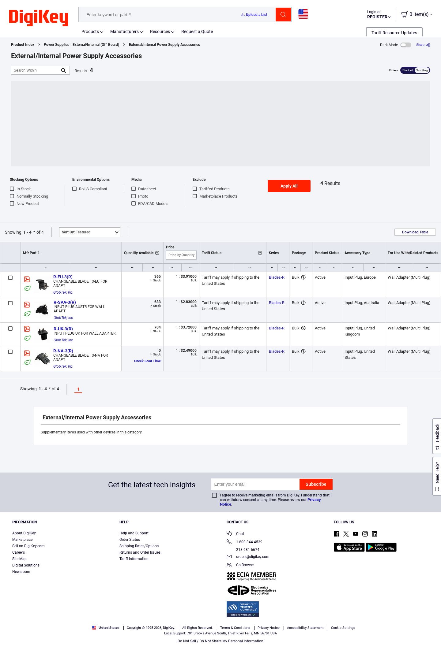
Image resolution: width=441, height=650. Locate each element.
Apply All (289, 186)
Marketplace (22, 539)
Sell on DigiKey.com (28, 546)
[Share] (423, 45)
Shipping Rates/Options (139, 546)
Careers (18, 552)
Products (90, 31)
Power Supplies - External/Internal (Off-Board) (81, 45)
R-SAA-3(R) (65, 302)
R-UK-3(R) (63, 328)
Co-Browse (240, 565)
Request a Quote (197, 31)
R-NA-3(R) (63, 350)
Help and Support (134, 533)
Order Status (129, 539)
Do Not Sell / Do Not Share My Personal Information (220, 641)
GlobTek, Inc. (63, 292)
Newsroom (21, 572)
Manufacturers (124, 31)
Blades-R (277, 277)
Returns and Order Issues (139, 552)
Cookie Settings (343, 628)
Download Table (415, 232)
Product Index (22, 45)
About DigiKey (24, 533)
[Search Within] (35, 70)
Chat (235, 534)
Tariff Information (134, 559)
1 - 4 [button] (27, 232)
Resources (160, 31)
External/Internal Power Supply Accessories (164, 45)
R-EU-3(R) (63, 276)
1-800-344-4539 (244, 542)
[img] (38, 18)
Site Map (19, 559)
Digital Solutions (26, 565)
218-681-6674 (243, 550)
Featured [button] (76, 232)
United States (105, 628)
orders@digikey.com (248, 557)
